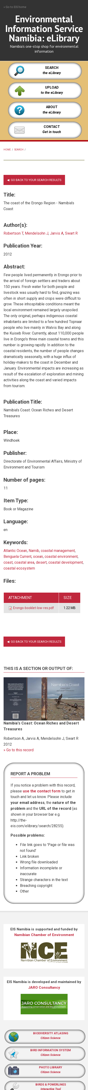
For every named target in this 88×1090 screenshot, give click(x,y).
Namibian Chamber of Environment (44, 935)
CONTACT (52, 127)
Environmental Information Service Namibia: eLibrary (44, 28)
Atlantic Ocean (15, 550)
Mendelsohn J (36, 233)
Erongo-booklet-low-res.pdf (33, 608)
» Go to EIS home (15, 7)
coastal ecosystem (19, 568)
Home (7, 149)
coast (8, 562)
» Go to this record (19, 750)
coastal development (65, 562)
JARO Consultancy (44, 987)
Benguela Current (17, 556)
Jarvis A (56, 233)
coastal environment (61, 556)
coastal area (24, 562)
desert (41, 562)
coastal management (58, 550)
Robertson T (13, 233)
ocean (38, 556)
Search (18, 149)
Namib (34, 550)
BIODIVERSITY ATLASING (50, 1033)
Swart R (71, 233)
